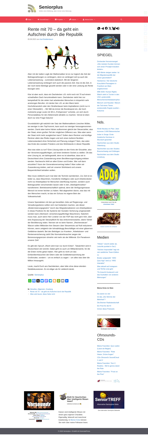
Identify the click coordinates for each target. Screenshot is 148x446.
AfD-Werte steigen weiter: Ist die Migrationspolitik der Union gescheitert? (108, 75)
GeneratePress (85, 431)
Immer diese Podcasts (105, 309)
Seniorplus (51, 7)
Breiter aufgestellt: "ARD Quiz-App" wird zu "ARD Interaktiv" (106, 260)
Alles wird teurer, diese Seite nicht (42, 294)
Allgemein (41, 289)
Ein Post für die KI (104, 306)
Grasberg (49, 289)
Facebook (113, 329)
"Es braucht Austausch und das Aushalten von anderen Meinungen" (107, 274)
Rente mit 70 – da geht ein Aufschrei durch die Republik (50, 291)
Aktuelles (33, 289)
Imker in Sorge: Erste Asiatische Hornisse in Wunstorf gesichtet (105, 137)
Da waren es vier (103, 294)
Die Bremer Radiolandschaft (108, 303)
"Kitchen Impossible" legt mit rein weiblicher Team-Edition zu (108, 252)
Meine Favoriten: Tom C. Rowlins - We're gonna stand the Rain (108, 365)
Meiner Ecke (75, 420)
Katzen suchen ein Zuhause (108, 226)
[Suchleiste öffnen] (121, 19)
